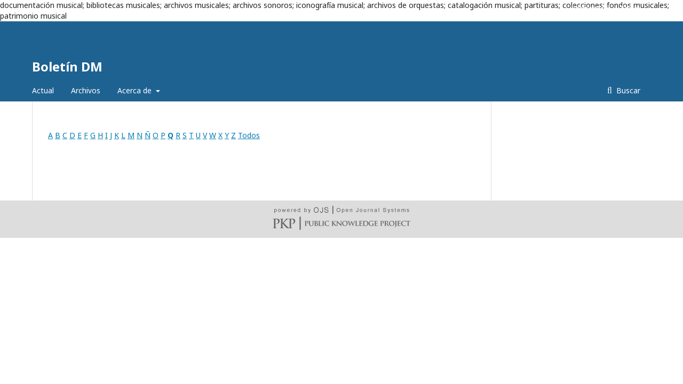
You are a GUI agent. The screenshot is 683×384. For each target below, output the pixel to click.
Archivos (85, 90)
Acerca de (135, 90)
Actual (43, 90)
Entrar (630, 8)
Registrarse (590, 8)
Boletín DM (67, 66)
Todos (249, 135)
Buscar (627, 90)
